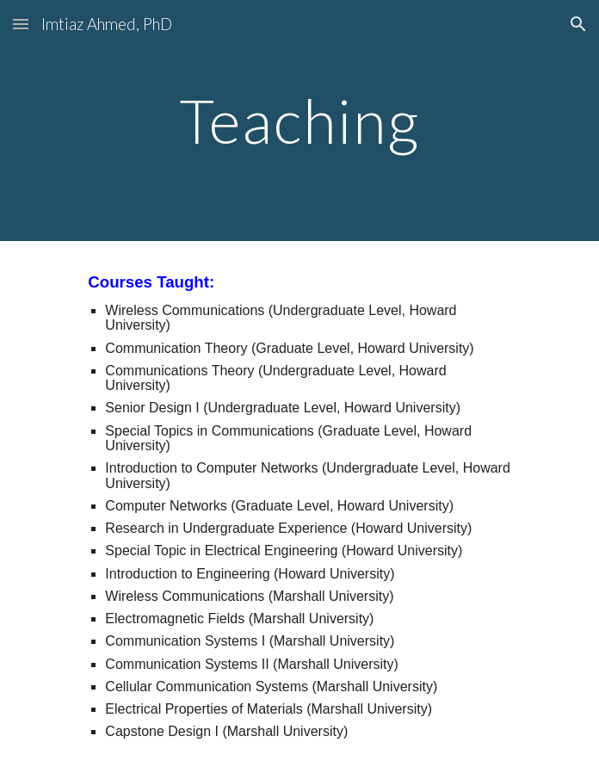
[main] (299, 121)
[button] (20, 23)
